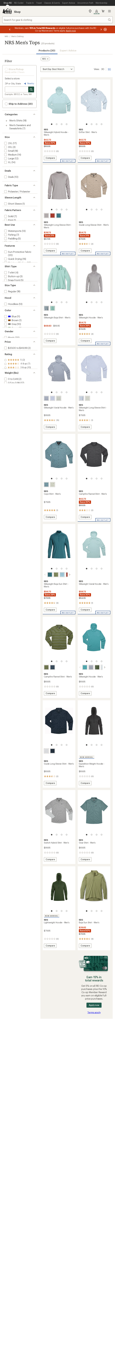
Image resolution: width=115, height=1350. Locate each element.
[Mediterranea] (58, 215)
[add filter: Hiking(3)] (9, 261)
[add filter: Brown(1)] (11, 387)
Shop (17, 11)
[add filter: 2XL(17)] (8, 143)
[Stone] (46, 398)
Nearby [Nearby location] (28, 83)
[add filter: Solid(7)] (8, 227)
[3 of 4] (61, 124)
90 (109, 68)
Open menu (109, 11)
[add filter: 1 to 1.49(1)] (10, 487)
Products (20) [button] (47, 50)
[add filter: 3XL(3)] (8, 147)
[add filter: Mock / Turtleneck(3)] (16, 332)
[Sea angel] (58, 574)
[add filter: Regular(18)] (10, 346)
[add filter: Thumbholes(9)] (13, 298)
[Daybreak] (52, 398)
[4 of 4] (66, 124)
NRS (6, 36)
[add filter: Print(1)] (8, 231)
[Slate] (46, 308)
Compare (51, 158)
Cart (103, 11)
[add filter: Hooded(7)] (10, 369)
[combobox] (57, 19)
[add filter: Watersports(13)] (12, 250)
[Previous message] (10, 29)
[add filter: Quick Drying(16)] (13, 290)
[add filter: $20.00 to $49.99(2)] (15, 432)
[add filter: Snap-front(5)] (12, 324)
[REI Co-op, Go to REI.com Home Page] (7, 11)
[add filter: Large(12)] (9, 158)
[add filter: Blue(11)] (10, 383)
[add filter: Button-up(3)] (11, 320)
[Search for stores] (31, 89)
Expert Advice (68, 50)
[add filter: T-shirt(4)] (9, 316)
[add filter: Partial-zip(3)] (11, 328)
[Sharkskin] (46, 215)
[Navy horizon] (52, 667)
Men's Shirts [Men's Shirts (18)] (15, 120)
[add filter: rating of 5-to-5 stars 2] (17, 450)
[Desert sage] (58, 398)
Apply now (94, 1005)
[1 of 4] (51, 124)
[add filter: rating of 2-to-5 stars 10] (17, 461)
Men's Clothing (17, 36)
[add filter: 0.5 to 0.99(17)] (12, 483)
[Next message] (101, 29)
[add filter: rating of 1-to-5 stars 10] (17, 465)
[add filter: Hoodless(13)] (11, 365)
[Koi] (52, 215)
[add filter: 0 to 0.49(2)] (11, 479)
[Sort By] (57, 69)
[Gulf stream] (81, 667)
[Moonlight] (99, 667)
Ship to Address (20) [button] (19, 103)
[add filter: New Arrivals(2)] (12, 302)
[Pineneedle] (93, 667)
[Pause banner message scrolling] (105, 29)
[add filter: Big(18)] (7, 350)
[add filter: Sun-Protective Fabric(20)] (17, 283)
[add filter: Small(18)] (9, 150)
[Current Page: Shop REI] (7, 3)
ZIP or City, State (13, 83)
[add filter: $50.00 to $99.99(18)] (15, 435)
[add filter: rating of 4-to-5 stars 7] (17, 454)
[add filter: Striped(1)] (10, 235)
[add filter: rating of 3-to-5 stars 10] (17, 458)
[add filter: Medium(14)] (10, 154)
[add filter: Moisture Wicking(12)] (15, 294)
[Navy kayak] (52, 750)
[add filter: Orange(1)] (12, 398)
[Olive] (52, 574)
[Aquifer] (52, 308)
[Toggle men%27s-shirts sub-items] (6, 121)
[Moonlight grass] (46, 750)
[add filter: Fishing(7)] (10, 253)
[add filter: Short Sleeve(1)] (13, 209)
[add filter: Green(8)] (11, 395)
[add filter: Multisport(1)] (11, 269)
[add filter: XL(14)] (7, 162)
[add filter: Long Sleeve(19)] (12, 213)
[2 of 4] (56, 124)
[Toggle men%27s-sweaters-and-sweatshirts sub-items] (6, 125)
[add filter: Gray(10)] (10, 391)
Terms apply (94, 1012)
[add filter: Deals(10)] (9, 176)
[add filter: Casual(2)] (9, 265)
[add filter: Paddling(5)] (10, 257)
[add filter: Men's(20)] (9, 417)
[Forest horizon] (46, 667)
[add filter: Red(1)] (10, 402)
